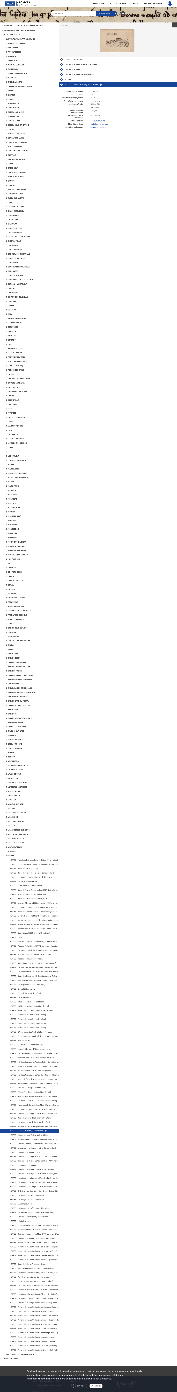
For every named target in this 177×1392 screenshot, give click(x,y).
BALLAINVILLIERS (15, 82)
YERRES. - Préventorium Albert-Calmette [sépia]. (28, 1015)
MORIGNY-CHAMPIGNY (17, 542)
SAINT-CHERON (14, 658)
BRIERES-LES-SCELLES (17, 172)
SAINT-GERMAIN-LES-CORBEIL (20, 679)
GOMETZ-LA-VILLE (15, 387)
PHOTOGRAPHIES (11, 1359)
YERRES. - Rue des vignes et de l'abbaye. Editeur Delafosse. (32, 1268)
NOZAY (11, 563)
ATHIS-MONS (13, 61)
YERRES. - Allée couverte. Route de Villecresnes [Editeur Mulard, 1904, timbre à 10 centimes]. (34, 1096)
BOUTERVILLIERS (15, 146)
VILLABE (11, 808)
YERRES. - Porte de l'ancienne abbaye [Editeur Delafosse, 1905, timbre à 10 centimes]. (34, 1126)
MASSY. (11, 482)
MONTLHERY (13, 533)
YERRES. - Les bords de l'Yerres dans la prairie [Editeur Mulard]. (33, 1101)
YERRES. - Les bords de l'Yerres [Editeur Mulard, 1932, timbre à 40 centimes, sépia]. (34, 907)
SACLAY (11, 649)
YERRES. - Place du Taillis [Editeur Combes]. (26, 959)
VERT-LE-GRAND (14, 791)
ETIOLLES (12, 336)
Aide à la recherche (59, 17)
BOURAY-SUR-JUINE (16, 138)
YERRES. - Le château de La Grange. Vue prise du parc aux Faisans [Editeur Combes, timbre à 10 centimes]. (34, 1182)
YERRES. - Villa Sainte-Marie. (20, 1221)
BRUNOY (11, 185)
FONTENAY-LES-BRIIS (16, 357)
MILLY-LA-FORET (14, 508)
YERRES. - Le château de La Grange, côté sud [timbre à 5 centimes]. (34, 1178)
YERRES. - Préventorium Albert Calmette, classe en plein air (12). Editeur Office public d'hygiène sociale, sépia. (34, 1255)
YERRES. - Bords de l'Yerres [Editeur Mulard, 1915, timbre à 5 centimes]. (34, 890)
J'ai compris (96, 1386)
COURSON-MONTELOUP (17, 284)
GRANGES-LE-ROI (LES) (17, 391)
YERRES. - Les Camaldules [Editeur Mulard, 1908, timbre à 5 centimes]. (34, 1053)
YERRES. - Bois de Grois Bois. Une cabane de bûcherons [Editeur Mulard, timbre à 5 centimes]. (34, 1243)
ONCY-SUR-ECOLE (15, 572)
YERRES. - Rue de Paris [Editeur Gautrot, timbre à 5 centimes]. (33, 963)
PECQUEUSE (13, 602)
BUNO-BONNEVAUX (15, 194)
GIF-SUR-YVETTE (15, 374)
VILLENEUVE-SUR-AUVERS (18, 834)
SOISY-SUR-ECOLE (15, 740)
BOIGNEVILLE (13, 104)
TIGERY (11, 753)
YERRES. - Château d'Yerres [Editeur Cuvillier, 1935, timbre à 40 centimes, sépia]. (34, 1144)
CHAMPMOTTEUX (15, 228)
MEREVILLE (12, 495)
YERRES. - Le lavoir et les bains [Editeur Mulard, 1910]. (30, 1049)
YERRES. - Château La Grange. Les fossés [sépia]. (28, 1088)
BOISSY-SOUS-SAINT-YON (18, 125)
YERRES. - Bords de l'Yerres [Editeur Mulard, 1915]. (29, 894)
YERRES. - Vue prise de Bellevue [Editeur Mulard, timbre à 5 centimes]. (34, 1105)
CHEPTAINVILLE (14, 241)
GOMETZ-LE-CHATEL (16, 383)
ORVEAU (11, 589)
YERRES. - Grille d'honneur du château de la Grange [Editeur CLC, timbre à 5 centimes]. (34, 1191)
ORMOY (11, 576)
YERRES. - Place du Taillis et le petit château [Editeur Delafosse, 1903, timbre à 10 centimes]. (34, 942)
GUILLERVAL (13, 404)
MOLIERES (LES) (14, 516)
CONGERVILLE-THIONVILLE (19, 254)
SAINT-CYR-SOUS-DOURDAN (19, 667)
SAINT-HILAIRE (14, 684)
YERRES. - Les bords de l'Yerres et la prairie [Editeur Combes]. (33, 1109)
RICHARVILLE (13, 632)
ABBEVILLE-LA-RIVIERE (17, 43)
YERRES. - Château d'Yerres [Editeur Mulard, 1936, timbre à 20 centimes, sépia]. (34, 1234)
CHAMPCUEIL (13, 220)
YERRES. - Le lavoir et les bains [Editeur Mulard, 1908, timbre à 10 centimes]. (34, 903)
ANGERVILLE (13, 48)
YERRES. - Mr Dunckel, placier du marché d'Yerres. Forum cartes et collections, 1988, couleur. (34, 1290)
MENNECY (12, 490)
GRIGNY (11, 396)
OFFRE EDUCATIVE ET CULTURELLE (124, 3)
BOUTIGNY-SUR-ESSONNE (18, 151)
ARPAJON (12, 56)
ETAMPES (12, 331)
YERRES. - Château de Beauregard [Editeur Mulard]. (29, 1217)
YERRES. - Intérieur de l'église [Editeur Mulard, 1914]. (29, 1006)
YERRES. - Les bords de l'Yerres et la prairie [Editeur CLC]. (31, 877)
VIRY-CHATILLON (15, 847)
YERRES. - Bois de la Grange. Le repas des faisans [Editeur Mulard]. (34, 920)
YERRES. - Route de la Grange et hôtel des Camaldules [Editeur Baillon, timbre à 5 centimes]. (34, 1066)
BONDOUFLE (13, 129)
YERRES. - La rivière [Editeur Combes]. (24, 881)
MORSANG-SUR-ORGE (17, 546)
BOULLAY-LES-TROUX (16, 134)
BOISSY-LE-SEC (14, 121)
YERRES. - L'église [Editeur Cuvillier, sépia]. (25, 993)
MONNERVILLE (14, 525)
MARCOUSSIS (13, 469)
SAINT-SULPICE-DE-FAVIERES (19, 705)
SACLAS (11, 645)
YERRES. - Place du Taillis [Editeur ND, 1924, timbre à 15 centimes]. (34, 946)
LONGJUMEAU (13, 456)
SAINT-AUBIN (13, 654)
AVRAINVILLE (13, 78)
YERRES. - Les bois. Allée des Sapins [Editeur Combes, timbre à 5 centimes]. (34, 967)
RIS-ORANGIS (13, 636)
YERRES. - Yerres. (16, 937)
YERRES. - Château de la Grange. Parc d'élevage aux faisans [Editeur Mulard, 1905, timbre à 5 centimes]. (34, 1238)
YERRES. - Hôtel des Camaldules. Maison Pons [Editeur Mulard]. (34, 1071)
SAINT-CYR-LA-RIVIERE (17, 662)
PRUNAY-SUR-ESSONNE (17, 615)
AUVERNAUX (13, 69)
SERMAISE (12, 735)
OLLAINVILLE (13, 568)
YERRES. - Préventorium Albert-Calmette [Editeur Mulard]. (31, 1010)
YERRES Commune (97, 121)
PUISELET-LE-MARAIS (16, 619)
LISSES (11, 452)
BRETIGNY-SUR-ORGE (16, 159)
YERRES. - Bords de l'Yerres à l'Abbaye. (24, 869)
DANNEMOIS (13, 293)
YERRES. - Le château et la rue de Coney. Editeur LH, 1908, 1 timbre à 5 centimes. (34, 1273)
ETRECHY (12, 340)
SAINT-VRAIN (13, 710)
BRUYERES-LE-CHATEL (17, 189)
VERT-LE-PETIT (14, 796)
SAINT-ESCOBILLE (15, 671)
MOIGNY (11, 512)
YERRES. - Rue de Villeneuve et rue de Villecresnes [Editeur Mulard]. (34, 980)
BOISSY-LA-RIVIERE (16, 112)
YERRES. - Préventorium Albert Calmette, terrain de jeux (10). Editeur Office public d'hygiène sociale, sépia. (34, 1251)
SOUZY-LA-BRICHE (15, 748)
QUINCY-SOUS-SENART (17, 628)
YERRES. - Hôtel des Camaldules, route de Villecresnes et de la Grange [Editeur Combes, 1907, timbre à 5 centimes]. (34, 1225)
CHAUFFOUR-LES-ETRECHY (19, 237)
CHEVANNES (13, 245)
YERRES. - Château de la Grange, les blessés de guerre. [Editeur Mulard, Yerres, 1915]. (34, 1303)
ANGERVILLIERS (14, 52)
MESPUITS (12, 503)
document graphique (98, 127)
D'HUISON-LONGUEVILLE (18, 297)
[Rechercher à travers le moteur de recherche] (75, 13)
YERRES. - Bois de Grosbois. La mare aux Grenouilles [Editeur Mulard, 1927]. (34, 924)
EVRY (10, 344)
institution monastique (99, 124)
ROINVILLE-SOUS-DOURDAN (19, 641)
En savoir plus (80, 1386)
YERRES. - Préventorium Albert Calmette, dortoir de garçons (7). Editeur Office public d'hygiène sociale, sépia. (34, 1260)
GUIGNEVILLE (13, 400)
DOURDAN (12, 301)
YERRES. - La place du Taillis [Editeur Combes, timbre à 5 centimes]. (34, 950)
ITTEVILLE (12, 413)
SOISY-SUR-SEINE (15, 744)
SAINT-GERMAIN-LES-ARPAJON (20, 675)
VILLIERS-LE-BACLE (16, 838)
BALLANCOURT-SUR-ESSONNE (20, 86)
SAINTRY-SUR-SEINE (16, 722)
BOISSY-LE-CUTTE (15, 116)
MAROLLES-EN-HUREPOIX (18, 477)
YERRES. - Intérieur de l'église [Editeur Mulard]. (27, 1002)
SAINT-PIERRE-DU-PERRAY (18, 701)
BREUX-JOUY (13, 168)
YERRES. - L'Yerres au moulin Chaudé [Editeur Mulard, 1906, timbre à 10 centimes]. (34, 864)
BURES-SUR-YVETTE (16, 198)
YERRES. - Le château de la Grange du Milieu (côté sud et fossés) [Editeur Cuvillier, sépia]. (34, 1187)
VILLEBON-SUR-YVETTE (17, 813)
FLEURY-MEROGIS (15, 353)
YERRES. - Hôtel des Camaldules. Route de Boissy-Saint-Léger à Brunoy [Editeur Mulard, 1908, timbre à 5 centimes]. (34, 1062)
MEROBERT (12, 499)
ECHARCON (12, 310)
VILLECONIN (13, 817)
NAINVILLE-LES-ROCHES (18, 555)
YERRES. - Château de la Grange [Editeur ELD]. (27, 1152)
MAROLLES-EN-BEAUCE (17, 473)
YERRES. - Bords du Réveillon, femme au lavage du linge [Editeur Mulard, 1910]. (34, 912)
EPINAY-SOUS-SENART (17, 318)
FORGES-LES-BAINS (16, 370)
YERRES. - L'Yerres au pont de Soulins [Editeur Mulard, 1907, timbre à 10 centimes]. (34, 1036)
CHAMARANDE (14, 215)
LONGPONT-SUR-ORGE (17, 460)
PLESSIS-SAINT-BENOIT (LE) (19, 611)
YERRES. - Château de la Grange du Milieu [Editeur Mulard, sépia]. (34, 1174)
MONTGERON (13, 529)
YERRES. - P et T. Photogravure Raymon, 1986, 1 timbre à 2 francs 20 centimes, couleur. (34, 1281)
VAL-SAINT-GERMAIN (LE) (18, 765)
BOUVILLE (12, 155)
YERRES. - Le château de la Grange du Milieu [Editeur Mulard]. (33, 1148)
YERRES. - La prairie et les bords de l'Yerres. (26, 886)
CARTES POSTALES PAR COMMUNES (20, 39)
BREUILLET (12, 164)
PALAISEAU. (12, 594)
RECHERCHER (98, 3)
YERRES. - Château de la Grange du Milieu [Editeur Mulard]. (32, 1169)
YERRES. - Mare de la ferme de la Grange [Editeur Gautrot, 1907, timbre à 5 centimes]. (34, 1079)
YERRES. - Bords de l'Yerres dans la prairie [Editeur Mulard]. (32, 873)
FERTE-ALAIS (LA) (15, 349)
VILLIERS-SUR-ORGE (16, 843)
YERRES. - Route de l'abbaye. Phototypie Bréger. (28, 1264)
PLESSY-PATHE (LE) (16, 606)
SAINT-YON (12, 714)
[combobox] (106, 13)
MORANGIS (12, 538)
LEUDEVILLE (13, 434)
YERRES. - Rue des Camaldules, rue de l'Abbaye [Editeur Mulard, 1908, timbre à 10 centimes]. (34, 929)
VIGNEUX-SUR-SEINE (16, 804)
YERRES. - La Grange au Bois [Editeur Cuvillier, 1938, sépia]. (32, 1212)
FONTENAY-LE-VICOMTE (17, 361)
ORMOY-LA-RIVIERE (16, 581)
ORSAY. (11, 585)
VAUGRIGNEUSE (14, 774)
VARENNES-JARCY (15, 770)
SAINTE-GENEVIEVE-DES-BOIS (20, 718)
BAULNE (11, 91)
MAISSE (11, 465)
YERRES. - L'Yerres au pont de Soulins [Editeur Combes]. (31, 1032)
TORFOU (11, 757)
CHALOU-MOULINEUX (16, 211)
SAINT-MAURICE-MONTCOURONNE (22, 692)
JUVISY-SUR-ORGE (15, 426)
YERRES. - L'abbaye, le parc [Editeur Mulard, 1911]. (29, 1135)
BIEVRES (11, 95)
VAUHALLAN (13, 778)
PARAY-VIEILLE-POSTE (17, 598)
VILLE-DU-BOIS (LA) (16, 821)
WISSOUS (12, 851)
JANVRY (11, 422)
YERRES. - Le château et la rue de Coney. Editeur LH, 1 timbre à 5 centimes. (34, 1294)
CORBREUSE (13, 263)
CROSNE (11, 288)
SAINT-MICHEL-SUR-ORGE (18, 697)
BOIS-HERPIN (13, 108)
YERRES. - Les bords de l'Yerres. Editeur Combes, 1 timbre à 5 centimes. (34, 1298)
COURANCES (13, 271)
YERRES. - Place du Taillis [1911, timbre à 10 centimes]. (30, 955)
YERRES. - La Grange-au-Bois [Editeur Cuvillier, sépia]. (30, 1122)
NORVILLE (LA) (14, 559)
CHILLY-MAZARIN (15, 250)
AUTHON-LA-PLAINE (16, 65)
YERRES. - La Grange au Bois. (21, 1204)
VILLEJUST (12, 826)
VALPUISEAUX (14, 761)
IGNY (10, 409)
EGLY (10, 314)
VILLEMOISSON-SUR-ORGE (19, 830)
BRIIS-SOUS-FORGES (16, 177)
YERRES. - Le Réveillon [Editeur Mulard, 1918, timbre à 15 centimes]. (34, 916)
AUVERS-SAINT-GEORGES (18, 73)
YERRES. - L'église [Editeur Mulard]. (23, 989)
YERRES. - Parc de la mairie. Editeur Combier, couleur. (30, 1277)
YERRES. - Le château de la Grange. (23, 1165)
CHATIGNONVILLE (15, 232)
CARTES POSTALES (12, 35)
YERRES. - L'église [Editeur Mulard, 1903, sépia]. (27, 985)
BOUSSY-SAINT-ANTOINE (18, 142)
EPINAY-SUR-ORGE (15, 323)
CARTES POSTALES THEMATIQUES (20, 1354)
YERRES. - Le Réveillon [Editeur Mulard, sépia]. (27, 1045)
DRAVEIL (11, 306)
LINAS (10, 447)
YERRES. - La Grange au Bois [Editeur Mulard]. (27, 1195)
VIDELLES (12, 800)
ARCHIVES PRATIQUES (153, 3)
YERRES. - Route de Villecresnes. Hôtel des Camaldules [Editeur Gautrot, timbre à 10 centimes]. (34, 976)
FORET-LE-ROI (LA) (15, 366)
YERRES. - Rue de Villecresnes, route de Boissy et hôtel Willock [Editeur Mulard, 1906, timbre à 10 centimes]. (34, 1058)
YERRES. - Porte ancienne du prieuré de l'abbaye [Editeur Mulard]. (34, 1139)
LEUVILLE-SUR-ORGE (16, 439)
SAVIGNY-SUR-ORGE (16, 731)
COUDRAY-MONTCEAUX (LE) (19, 267)
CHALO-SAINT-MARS (16, 207)
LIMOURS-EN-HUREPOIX (17, 443)
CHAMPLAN (12, 224)
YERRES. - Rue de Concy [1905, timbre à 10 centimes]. (30, 933)
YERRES (11, 856)
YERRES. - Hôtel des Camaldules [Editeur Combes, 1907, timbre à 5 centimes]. (34, 1230)
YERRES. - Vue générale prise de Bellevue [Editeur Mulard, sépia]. (34, 860)
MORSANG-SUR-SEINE (17, 551)
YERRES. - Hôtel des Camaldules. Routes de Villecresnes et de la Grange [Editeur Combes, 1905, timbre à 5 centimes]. (34, 972)
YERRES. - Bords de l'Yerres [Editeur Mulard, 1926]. (29, 899)
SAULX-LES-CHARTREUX (18, 727)
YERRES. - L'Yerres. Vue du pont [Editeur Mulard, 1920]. (30, 1092)
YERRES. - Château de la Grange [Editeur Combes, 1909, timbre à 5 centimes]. (34, 1161)
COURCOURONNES (15, 275)
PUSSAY (11, 624)
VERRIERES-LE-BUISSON (18, 787)
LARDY (10, 430)
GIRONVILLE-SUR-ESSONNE (19, 379)
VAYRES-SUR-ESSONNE (17, 783)
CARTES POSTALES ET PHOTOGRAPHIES (18, 30)
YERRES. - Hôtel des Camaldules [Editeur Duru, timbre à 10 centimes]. (34, 1075)
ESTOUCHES (13, 327)
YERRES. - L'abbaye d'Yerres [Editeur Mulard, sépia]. (29, 1131)
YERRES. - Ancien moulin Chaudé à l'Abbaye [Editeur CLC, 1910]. (34, 1083)
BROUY (11, 181)
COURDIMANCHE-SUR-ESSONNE (21, 280)
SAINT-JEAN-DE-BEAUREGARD (20, 688)
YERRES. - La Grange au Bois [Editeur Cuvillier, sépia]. (30, 1208)
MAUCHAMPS (13, 486)
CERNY (11, 202)
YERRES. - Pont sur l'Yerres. (20, 1041)
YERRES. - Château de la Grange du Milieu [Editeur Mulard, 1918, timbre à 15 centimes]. (34, 1114)
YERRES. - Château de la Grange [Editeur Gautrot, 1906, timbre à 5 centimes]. (34, 1157)
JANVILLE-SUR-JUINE (16, 417)
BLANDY (11, 99)
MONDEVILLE (13, 520)
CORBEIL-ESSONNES (16, 258)
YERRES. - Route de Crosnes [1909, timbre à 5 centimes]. (31, 1118)
